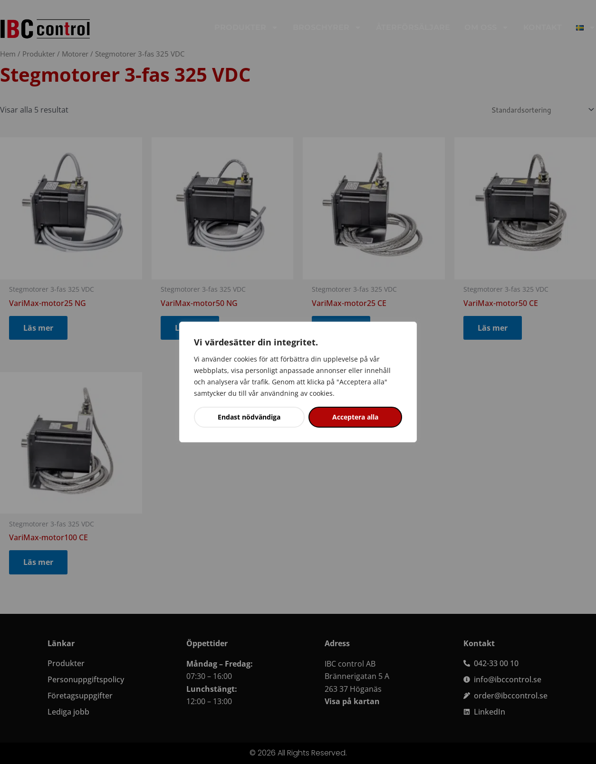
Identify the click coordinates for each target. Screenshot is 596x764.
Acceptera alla (355, 416)
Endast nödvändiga (249, 416)
